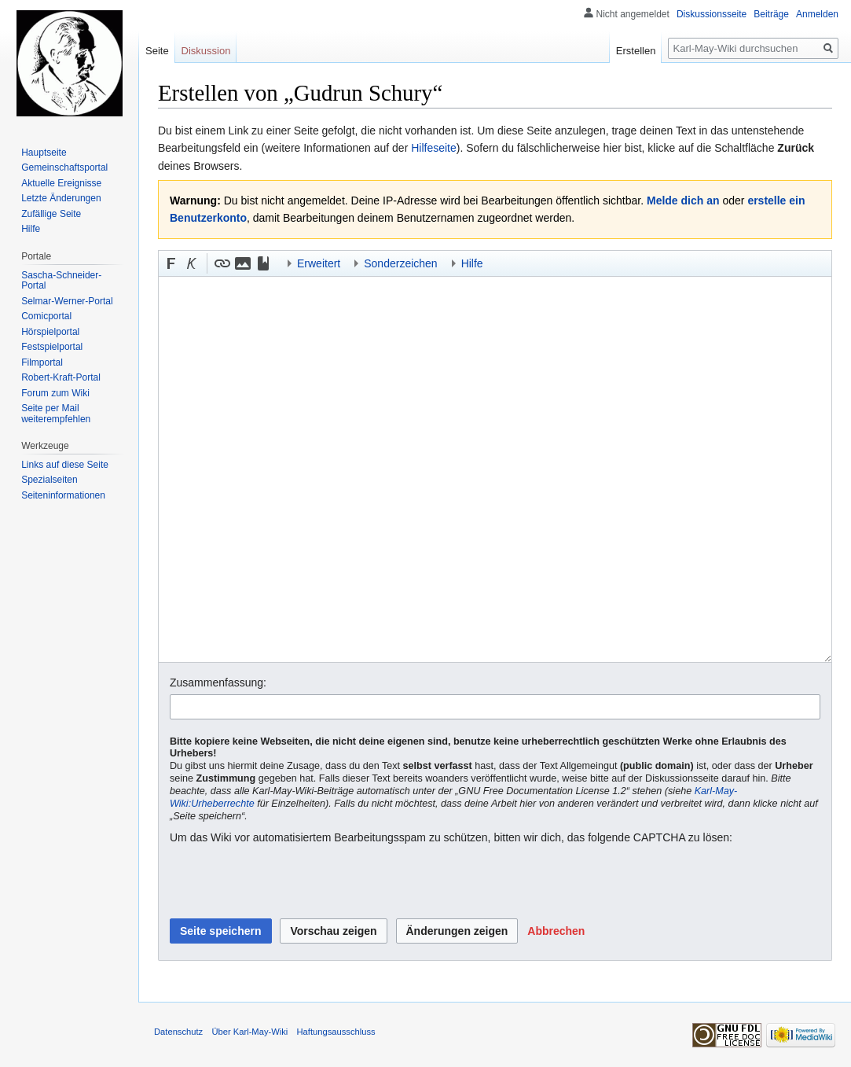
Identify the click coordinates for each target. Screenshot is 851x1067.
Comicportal (46, 316)
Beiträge (771, 14)
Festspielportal (52, 346)
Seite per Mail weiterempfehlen (55, 414)
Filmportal (42, 362)
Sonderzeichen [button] (400, 263)
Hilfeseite (434, 148)
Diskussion (206, 51)
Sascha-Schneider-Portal (61, 281)
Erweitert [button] (318, 263)
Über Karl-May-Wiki (249, 1031)
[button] (171, 263)
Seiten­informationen (63, 495)
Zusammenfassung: (218, 682)
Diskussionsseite (711, 14)
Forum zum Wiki (55, 393)
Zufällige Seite (51, 213)
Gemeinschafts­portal (64, 167)
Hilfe (30, 228)
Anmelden (817, 14)
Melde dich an (683, 200)
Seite (157, 51)
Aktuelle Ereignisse (61, 183)
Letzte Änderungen (61, 198)
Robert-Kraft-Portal (61, 377)
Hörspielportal (50, 331)
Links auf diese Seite (64, 464)
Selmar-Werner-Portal (66, 301)
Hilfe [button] (472, 263)
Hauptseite (43, 152)
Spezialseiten (49, 479)
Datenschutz (178, 1031)
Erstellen (636, 51)
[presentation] (289, 882)
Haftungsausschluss (336, 1031)
